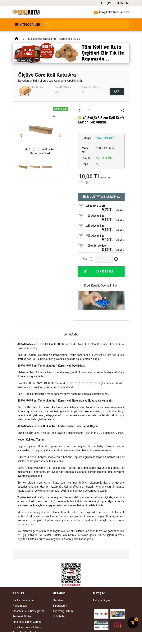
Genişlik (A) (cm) (63, 87)
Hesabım (122, 3)
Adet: (85, 259)
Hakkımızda (20, 605)
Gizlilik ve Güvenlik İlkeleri (28, 627)
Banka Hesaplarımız (24, 600)
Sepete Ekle (98, 271)
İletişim (105, 3)
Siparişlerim (60, 605)
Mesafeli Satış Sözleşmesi (28, 611)
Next (60, 136)
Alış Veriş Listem (63, 611)
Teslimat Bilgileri (22, 616)
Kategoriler (29, 25)
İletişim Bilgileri (102, 600)
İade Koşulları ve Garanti (27, 621)
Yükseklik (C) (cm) (91, 87)
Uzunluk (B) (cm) (35, 87)
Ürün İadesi (59, 616)
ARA (116, 91)
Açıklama (71, 334)
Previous (21, 136)
